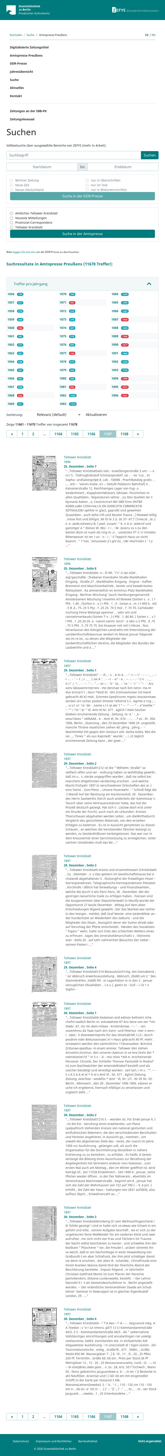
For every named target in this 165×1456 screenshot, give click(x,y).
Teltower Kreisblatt (29, 227)
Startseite (16, 35)
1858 (11, 311)
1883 (63, 404)
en (153, 35)
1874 (63, 328)
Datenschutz (21, 1441)
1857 (11, 302)
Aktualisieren (96, 414)
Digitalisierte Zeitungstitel (29, 47)
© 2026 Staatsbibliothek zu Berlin (55, 1449)
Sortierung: (14, 415)
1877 (63, 353)
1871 (63, 302)
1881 (63, 387)
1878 (63, 361)
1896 (115, 395)
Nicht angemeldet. (150, 1441)
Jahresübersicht (21, 72)
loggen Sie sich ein (24, 252)
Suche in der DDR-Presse (82, 196)
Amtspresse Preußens (26, 55)
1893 (115, 370)
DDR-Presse (18, 63)
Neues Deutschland (29, 190)
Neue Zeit (22, 185)
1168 (124, 434)
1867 (11, 387)
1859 (11, 319)
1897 (67, 666)
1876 (63, 344)
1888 (115, 328)
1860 (11, 328)
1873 (63, 319)
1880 (63, 378)
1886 (115, 311)
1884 (115, 294)
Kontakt (16, 96)
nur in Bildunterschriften (109, 190)
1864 (11, 361)
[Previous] (11, 434)
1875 (63, 336)
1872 (63, 311)
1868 (11, 395)
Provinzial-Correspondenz (33, 222)
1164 (58, 434)
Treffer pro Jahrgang (30, 284)
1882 (63, 395)
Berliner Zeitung (27, 180)
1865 (11, 370)
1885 (115, 302)
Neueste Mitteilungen (31, 218)
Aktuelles (17, 88)
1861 (11, 336)
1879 (63, 370)
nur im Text (99, 185)
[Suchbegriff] (73, 155)
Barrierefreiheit (87, 1441)
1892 (115, 361)
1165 (75, 434)
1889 (115, 336)
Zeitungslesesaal (22, 119)
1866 (11, 378)
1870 (63, 294)
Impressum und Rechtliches (53, 1441)
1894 (115, 378)
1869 (11, 404)
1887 (115, 319)
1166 (91, 434)
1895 (115, 387)
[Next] (138, 434)
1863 (11, 353)
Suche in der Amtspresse (82, 233)
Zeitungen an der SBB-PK (28, 111)
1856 (11, 294)
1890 (115, 344)
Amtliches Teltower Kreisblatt (36, 213)
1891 (115, 353)
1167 (110, 433)
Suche (30, 35)
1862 (11, 344)
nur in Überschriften (106, 180)
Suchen (150, 155)
